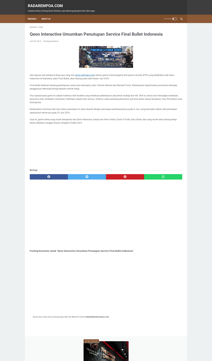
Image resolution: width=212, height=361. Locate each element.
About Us (47, 14)
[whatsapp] (119, 187)
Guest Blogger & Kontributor (104, 351)
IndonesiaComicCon (153, 125)
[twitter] (68, 187)
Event (161, 115)
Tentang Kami (124, 351)
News (174, 110)
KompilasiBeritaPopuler (154, 136)
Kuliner (162, 120)
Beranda (34, 14)
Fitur (161, 110)
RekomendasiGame (153, 141)
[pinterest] (93, 187)
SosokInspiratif (151, 131)
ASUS (173, 115)
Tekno (148, 115)
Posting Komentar (51, 45)
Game (148, 110)
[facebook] (42, 187)
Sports (176, 120)
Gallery (173, 125)
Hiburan (148, 120)
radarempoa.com (47, 3)
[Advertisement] (81, 158)
